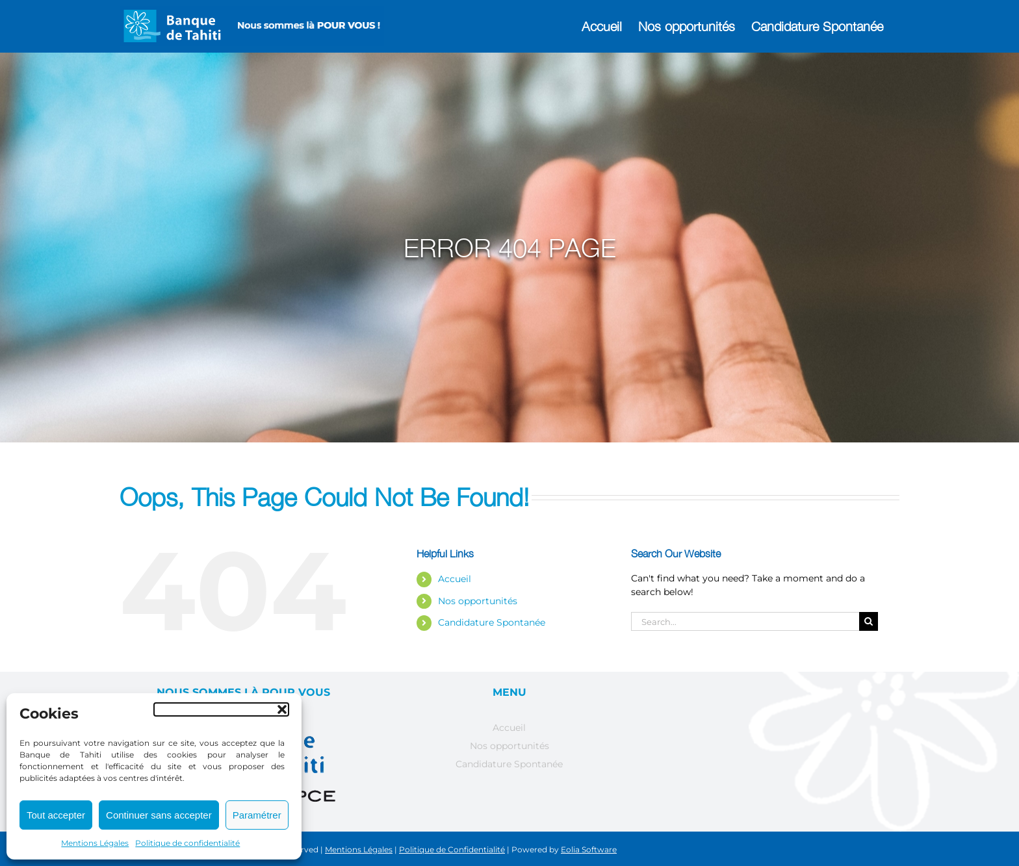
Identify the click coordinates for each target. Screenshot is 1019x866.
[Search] (868, 621)
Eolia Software (589, 849)
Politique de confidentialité (187, 843)
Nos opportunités (477, 601)
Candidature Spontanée (491, 622)
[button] (221, 709)
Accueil (454, 579)
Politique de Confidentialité (452, 849)
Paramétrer (257, 815)
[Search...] (745, 621)
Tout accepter (56, 815)
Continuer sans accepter (159, 815)
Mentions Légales (95, 843)
